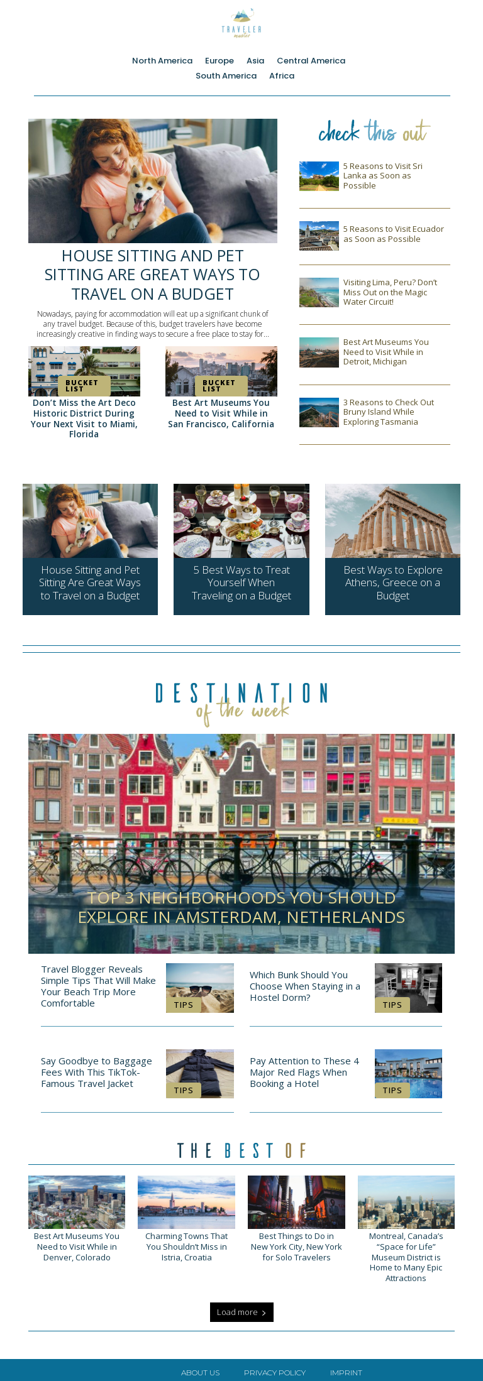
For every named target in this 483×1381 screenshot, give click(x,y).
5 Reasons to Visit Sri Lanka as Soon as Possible (383, 175)
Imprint (346, 1367)
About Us (200, 1367)
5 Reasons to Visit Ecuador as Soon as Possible (393, 233)
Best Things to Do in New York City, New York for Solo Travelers (296, 1247)
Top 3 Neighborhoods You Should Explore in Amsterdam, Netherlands (241, 903)
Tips (184, 999)
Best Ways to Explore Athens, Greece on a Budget (393, 580)
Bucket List (78, 380)
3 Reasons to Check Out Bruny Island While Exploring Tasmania (388, 411)
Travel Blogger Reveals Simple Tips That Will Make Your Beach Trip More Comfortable (98, 981)
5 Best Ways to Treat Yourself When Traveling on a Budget (241, 580)
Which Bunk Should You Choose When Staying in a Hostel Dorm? (305, 981)
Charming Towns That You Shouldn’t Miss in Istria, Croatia (186, 1241)
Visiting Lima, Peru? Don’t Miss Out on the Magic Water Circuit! (390, 291)
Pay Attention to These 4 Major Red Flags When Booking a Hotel (304, 1067)
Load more (242, 1306)
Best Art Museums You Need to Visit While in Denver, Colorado (76, 1241)
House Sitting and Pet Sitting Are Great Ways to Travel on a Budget (152, 271)
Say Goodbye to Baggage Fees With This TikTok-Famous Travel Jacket (96, 1067)
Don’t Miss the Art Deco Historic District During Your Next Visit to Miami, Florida (84, 412)
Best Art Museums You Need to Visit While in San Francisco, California (221, 412)
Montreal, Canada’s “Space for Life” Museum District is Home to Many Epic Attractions (406, 1252)
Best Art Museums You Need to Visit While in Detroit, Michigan (386, 351)
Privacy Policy (275, 1367)
